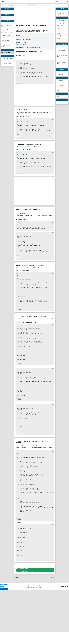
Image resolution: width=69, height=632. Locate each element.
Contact (29, 585)
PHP (18, 5)
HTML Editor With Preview (61, 72)
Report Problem (52, 577)
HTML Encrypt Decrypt (60, 23)
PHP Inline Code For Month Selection (24, 41)
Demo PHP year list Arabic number (22, 270)
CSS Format (59, 30)
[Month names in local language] (29, 219)
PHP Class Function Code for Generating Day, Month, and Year (28, 47)
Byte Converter (59, 90)
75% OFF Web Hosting (60, 11)
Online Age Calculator (60, 102)
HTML (3, 5)
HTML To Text (59, 83)
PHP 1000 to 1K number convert (6, 37)
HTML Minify (59, 35)
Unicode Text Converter (61, 85)
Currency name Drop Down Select (61, 59)
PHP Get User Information (5, 35)
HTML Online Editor (60, 74)
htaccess (48, 5)
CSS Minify (58, 38)
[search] (60, 1)
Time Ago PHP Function (5, 40)
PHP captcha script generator (6, 11)
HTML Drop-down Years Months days (22, 568)
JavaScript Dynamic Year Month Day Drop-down (24, 571)
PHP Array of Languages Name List (6, 64)
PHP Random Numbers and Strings (6, 46)
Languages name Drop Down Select (62, 63)
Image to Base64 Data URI (61, 88)
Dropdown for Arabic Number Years (24, 44)
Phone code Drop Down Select (62, 66)
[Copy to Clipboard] (53, 61)
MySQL (27, 5)
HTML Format (59, 28)
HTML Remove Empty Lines (61, 20)
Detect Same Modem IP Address (6, 23)
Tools (44, 5)
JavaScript (10, 5)
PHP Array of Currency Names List (7, 60)
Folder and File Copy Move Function (5, 30)
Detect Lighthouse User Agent (6, 32)
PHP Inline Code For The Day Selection (24, 39)
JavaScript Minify (59, 40)
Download (19, 82)
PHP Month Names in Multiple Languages (25, 42)
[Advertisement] (42, 15)
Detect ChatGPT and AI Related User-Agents (6, 26)
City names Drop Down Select (62, 52)
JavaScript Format (60, 33)
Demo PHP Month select (20, 149)
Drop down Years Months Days (6, 52)
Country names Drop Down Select (61, 47)
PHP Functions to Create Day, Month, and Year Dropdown (28, 45)
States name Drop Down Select (62, 50)
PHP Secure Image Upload (5, 17)
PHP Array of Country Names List (7, 58)
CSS (6, 5)
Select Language (19, 219)
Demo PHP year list (19, 57)
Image (32, 5)
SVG (35, 5)
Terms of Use (34, 585)
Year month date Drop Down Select (62, 56)
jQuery (15, 5)
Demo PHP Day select (20, 116)
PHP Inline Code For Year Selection (23, 37)
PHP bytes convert (4, 42)
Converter (39, 5)
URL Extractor (59, 96)
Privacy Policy (39, 585)
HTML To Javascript (60, 80)
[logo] (2, 1)
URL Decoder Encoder (60, 25)
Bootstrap (23, 5)
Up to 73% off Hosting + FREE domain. (62, 14)
